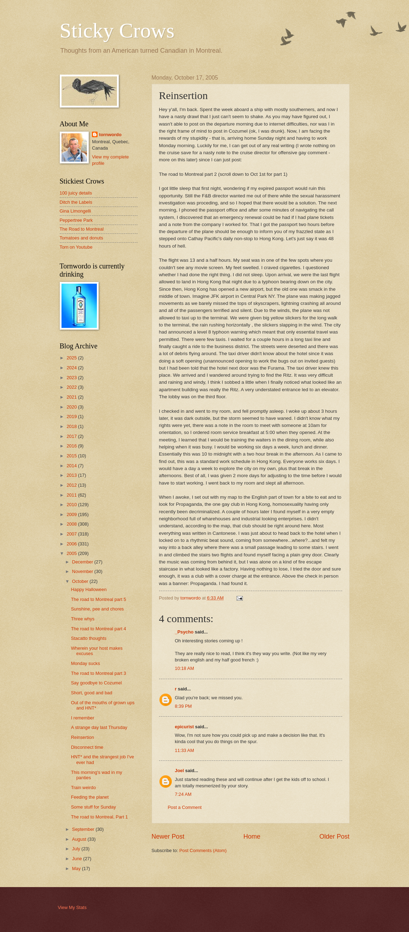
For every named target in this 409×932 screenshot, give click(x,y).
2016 (72, 445)
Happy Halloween (89, 589)
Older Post (334, 836)
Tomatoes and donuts (81, 238)
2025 (72, 357)
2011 (72, 495)
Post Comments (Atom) (203, 850)
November (83, 571)
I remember (82, 717)
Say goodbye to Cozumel (96, 682)
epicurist (184, 726)
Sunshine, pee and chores (97, 609)
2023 (72, 377)
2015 (72, 455)
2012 (72, 485)
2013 (72, 475)
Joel (179, 770)
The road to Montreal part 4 (98, 628)
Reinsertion (82, 737)
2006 (72, 543)
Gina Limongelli (75, 211)
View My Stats (72, 907)
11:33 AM (184, 750)
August (80, 839)
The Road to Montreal (82, 229)
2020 (72, 407)
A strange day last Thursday (99, 727)
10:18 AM (184, 668)
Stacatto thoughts (88, 638)
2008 (72, 524)
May (77, 868)
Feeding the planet (90, 797)
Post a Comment (185, 807)
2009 (72, 514)
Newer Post (168, 836)
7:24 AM (183, 794)
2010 (72, 504)
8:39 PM (183, 706)
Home (251, 836)
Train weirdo (83, 787)
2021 (72, 397)
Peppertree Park (76, 220)
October (80, 581)
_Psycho (184, 632)
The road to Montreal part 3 (98, 673)
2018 (72, 426)
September (84, 829)
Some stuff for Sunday (93, 807)
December (83, 562)
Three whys (83, 618)
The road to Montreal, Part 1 (99, 817)
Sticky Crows (117, 30)
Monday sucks (85, 663)
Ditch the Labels (76, 202)
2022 (72, 387)
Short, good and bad (91, 692)
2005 (72, 553)
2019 (72, 416)
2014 (72, 465)
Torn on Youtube (76, 247)
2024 (72, 367)
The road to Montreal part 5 (98, 599)
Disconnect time (87, 747)
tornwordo (110, 134)
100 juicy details (76, 193)
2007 (72, 534)
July (76, 848)
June (77, 858)
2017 (72, 436)
